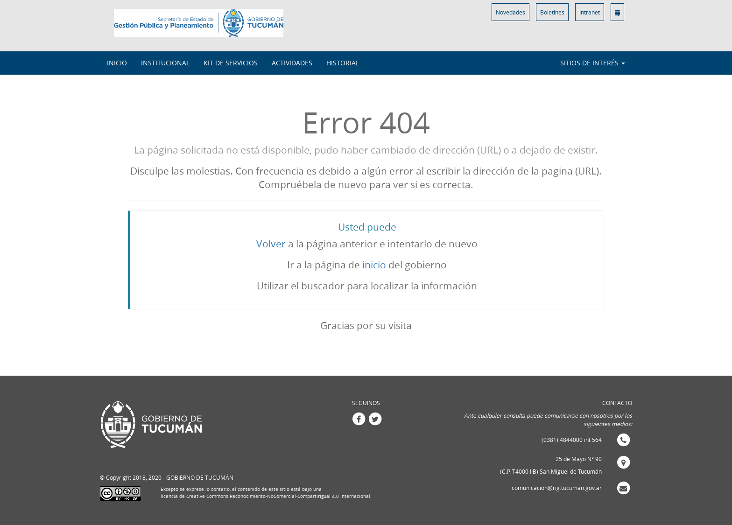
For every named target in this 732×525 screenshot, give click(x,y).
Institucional (165, 62)
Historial (342, 62)
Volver (271, 243)
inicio (374, 264)
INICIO (117, 62)
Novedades (510, 12)
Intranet (589, 12)
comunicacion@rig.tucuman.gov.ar (557, 487)
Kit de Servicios (231, 62)
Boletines (552, 12)
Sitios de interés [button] (592, 62)
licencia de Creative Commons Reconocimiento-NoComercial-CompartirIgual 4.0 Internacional (265, 496)
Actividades (292, 62)
